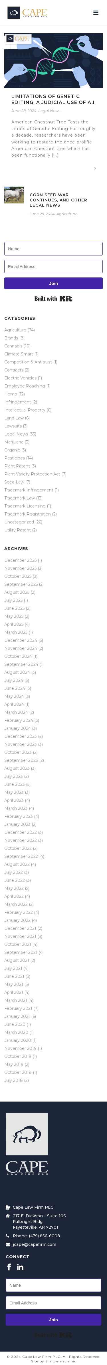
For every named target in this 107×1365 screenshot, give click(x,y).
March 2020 (16, 1032)
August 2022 (17, 864)
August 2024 (17, 672)
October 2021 (17, 944)
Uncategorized (19, 522)
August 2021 (16, 960)
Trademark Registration (27, 514)
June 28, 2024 (24, 110)
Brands (11, 338)
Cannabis (13, 346)
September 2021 (20, 952)
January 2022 (17, 920)
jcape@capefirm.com (34, 1244)
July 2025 (13, 600)
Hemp (10, 394)
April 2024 (14, 704)
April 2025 (13, 624)
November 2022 (20, 840)
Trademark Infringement (28, 490)
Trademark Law (19, 498)
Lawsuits (13, 426)
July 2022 (13, 872)
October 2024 (18, 656)
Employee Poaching (24, 386)
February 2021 (18, 1008)
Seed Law (14, 482)
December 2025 (20, 560)
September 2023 (21, 760)
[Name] (53, 248)
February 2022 (18, 912)
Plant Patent (17, 466)
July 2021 (13, 968)
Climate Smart (18, 354)
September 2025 (21, 584)
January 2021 (17, 1016)
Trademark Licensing (25, 506)
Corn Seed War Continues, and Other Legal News (58, 200)
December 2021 (20, 928)
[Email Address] (53, 266)
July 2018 (13, 1080)
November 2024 (20, 648)
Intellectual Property (24, 410)
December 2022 (20, 832)
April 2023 (14, 800)
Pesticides (14, 458)
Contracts (13, 370)
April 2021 (13, 992)
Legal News (49, 110)
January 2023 (17, 824)
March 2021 (15, 1000)
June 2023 (14, 784)
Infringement (17, 402)
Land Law (14, 418)
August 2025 (16, 592)
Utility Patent (17, 530)
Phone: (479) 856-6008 (36, 1235)
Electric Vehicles (20, 378)
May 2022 (14, 888)
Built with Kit (53, 298)
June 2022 (14, 880)
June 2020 (14, 1024)
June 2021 (14, 976)
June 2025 (14, 608)
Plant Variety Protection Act (32, 474)
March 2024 (16, 712)
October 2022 (18, 848)
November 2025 (20, 568)
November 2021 (20, 936)
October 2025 (17, 576)
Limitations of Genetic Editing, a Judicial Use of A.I (53, 99)
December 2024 (20, 640)
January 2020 (17, 1040)
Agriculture (67, 213)
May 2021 (13, 984)
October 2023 (18, 752)
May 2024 (14, 696)
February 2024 (18, 720)
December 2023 (20, 736)
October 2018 (18, 1072)
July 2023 (13, 776)
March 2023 (16, 808)
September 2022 (21, 856)
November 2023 (20, 744)
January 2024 (17, 728)
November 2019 (20, 1048)
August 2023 (17, 768)
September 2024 (21, 664)
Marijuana (13, 442)
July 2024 (13, 680)
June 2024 (14, 688)
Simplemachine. (60, 1361)
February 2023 (18, 816)
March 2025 (15, 632)
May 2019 (13, 1064)
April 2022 (14, 896)
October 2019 (17, 1056)
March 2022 (16, 904)
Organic (12, 450)
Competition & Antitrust (28, 362)
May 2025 (13, 616)
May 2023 (14, 792)
